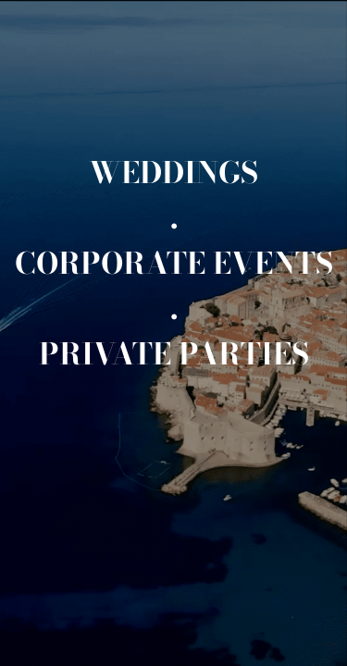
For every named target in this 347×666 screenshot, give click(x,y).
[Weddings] (173, 172)
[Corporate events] (174, 263)
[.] (174, 217)
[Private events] (174, 353)
